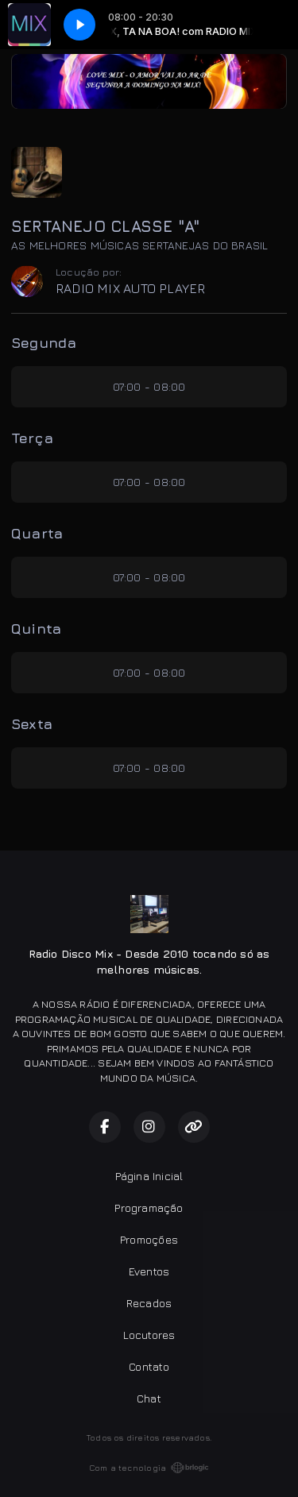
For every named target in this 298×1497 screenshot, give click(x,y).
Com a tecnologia (149, 1467)
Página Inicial (149, 1176)
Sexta (31, 724)
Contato (148, 1366)
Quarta (37, 533)
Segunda (43, 342)
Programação (148, 1207)
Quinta (36, 628)
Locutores (149, 1334)
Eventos (149, 1271)
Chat (149, 1398)
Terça (32, 438)
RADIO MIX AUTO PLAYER (130, 288)
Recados (149, 1303)
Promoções (149, 1239)
